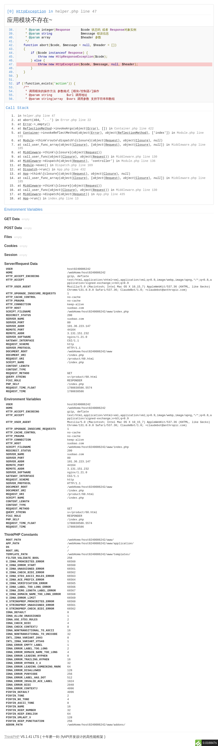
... (47, 120)
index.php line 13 (63, 198)
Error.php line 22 (76, 120)
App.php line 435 (110, 194)
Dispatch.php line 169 (74, 165)
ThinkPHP (12, 737)
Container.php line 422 (134, 128)
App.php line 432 (71, 169)
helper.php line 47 (76, 11)
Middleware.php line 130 (136, 156)
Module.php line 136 (138, 161)
